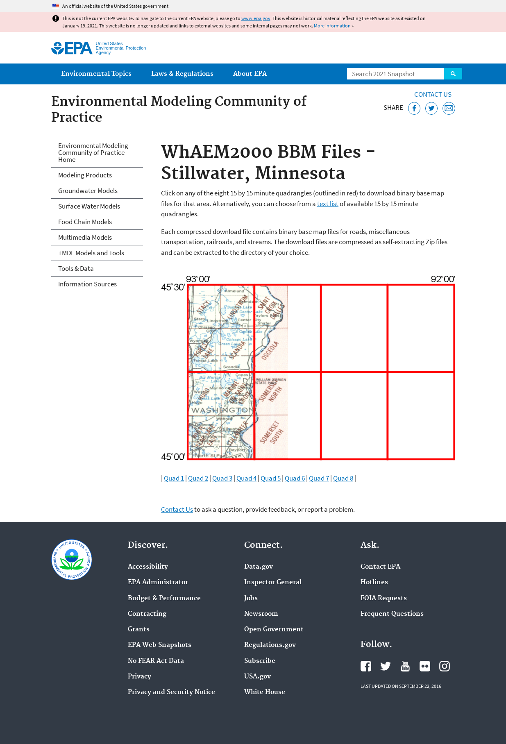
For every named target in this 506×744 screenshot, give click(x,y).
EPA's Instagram (444, 666)
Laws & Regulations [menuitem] (182, 74)
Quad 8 (343, 478)
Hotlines (374, 582)
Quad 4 (246, 478)
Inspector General (273, 582)
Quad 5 (271, 478)
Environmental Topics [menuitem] (96, 74)
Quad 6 (295, 478)
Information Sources (87, 283)
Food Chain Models (85, 221)
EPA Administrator (158, 582)
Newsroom (261, 614)
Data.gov (258, 567)
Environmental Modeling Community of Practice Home (93, 152)
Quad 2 (198, 478)
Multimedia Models (85, 237)
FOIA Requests (384, 598)
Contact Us (433, 94)
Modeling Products (85, 174)
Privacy (139, 676)
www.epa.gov (255, 18)
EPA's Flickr (425, 666)
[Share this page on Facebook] (414, 108)
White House (264, 692)
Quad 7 (319, 478)
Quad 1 (174, 478)
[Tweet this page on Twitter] (431, 108)
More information (332, 26)
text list (327, 203)
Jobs (251, 598)
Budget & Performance (164, 598)
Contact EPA (380, 567)
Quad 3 (222, 478)
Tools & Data (76, 268)
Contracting (147, 614)
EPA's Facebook (366, 666)
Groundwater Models (88, 190)
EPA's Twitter (385, 666)
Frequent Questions (392, 614)
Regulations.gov (270, 645)
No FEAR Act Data (156, 661)
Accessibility (148, 567)
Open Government (274, 629)
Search (453, 73)
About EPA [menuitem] (250, 74)
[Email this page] (448, 108)
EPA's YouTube (405, 666)
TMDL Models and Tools (91, 252)
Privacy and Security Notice (171, 692)
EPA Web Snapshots (159, 645)
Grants (139, 629)
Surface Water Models (89, 206)
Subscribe (259, 661)
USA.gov (257, 676)
